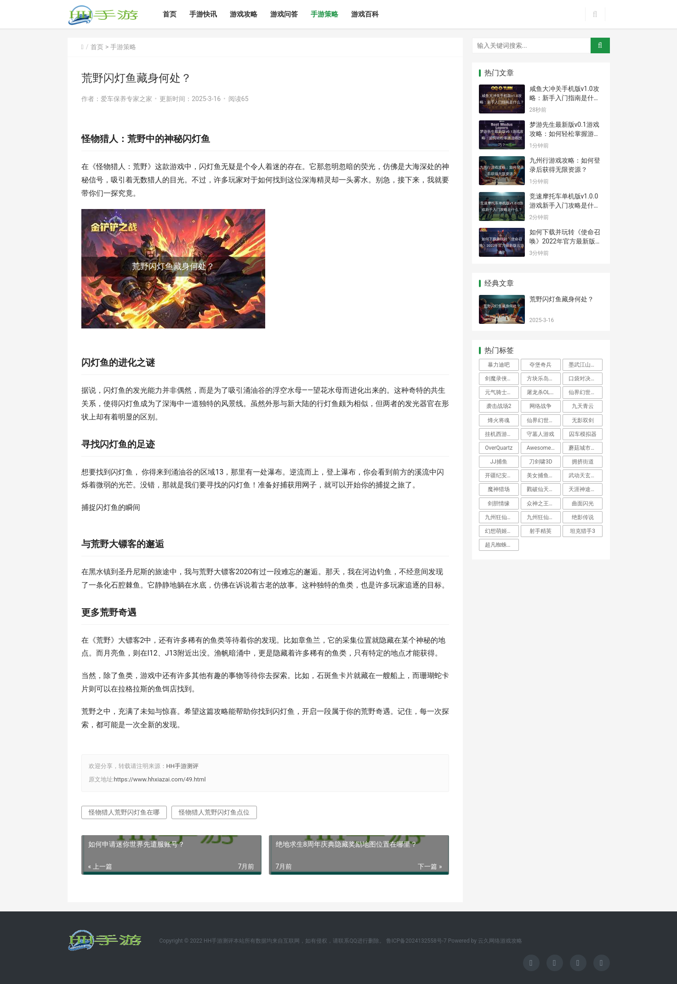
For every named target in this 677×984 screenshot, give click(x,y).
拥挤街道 (583, 461)
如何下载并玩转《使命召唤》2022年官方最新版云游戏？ (565, 241)
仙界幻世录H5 (544, 420)
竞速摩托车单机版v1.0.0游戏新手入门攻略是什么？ (563, 205)
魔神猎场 (499, 489)
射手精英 (540, 531)
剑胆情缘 (499, 503)
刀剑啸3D (540, 461)
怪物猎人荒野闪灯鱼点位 (214, 812)
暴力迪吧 (499, 365)
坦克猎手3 (582, 531)
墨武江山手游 (585, 365)
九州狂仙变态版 (544, 517)
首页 (169, 14)
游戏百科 (365, 14)
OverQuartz (498, 448)
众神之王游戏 (543, 503)
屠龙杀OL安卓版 (544, 392)
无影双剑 (583, 420)
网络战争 (540, 406)
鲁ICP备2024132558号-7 (416, 941)
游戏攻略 (243, 14)
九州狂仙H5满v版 (502, 517)
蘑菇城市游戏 (585, 448)
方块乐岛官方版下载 (544, 378)
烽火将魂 (499, 420)
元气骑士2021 (502, 392)
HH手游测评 (182, 766)
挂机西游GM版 (502, 434)
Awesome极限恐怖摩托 (544, 448)
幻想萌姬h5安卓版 (502, 531)
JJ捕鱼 (498, 461)
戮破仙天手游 (543, 489)
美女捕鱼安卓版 (544, 475)
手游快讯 (203, 14)
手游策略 (324, 14)
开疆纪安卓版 (501, 475)
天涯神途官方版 (586, 489)
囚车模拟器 (583, 434)
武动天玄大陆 (585, 475)
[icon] (531, 963)
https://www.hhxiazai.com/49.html (160, 779)
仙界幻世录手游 (586, 392)
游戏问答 (284, 14)
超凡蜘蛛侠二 (501, 545)
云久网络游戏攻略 (500, 941)
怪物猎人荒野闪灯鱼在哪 (124, 812)
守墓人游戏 (540, 434)
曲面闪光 (583, 503)
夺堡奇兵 (540, 365)
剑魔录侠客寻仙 (502, 378)
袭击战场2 (499, 406)
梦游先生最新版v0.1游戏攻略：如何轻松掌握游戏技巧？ (564, 133)
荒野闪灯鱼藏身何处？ (561, 299)
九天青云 (583, 406)
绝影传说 (583, 517)
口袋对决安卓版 (586, 378)
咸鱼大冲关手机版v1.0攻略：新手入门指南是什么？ (564, 97)
